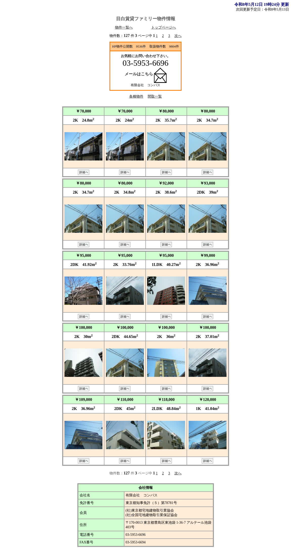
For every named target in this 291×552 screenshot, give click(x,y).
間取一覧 (155, 96)
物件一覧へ (124, 27)
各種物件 (136, 96)
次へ (178, 36)
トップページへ (163, 27)
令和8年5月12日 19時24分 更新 (261, 4)
